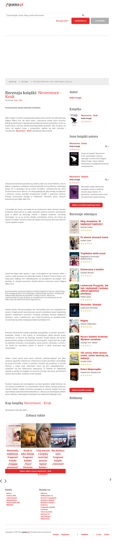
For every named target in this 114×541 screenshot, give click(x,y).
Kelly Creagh (75, 98)
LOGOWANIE (100, 21)
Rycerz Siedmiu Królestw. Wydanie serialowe (94, 338)
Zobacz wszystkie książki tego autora (86, 205)
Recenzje (24, 82)
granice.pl (12, 82)
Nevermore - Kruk (37, 403)
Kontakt (56, 534)
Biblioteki (9, 505)
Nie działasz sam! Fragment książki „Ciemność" (58, 457)
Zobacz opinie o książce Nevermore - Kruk (35, 471)
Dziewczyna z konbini (92, 269)
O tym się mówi (46, 512)
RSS (106, 534)
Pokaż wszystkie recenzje (82, 390)
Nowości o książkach (48, 498)
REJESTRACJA (80, 21)
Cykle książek (11, 498)
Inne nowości (45, 516)
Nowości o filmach (47, 500)
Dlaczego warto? (62, 21)
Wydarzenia (45, 519)
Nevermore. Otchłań (79, 176)
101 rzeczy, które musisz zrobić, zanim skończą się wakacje (94, 355)
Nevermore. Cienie (78, 143)
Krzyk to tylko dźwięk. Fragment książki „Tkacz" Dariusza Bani (28, 460)
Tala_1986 (18, 100)
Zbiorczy (44, 493)
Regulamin (65, 534)
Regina (84, 320)
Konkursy (44, 505)
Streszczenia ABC (13, 503)
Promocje (44, 509)
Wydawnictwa (11, 500)
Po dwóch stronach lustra (94, 237)
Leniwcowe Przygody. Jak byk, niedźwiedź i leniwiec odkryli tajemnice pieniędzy (94, 289)
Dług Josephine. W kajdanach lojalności (91, 222)
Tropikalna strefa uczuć (93, 253)
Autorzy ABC (11, 496)
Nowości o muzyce (48, 503)
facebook (82, 534)
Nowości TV (45, 514)
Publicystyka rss (47, 496)
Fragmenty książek (48, 507)
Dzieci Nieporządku (90, 369)
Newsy (9, 493)
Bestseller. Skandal (90, 304)
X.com (97, 534)
